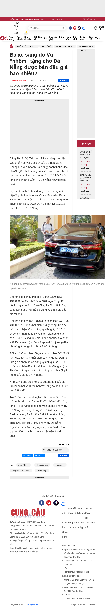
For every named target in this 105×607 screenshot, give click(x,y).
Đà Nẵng (41, 470)
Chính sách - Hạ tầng (19, 80)
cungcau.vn (33, 605)
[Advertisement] (39, 126)
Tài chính (20, 38)
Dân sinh (75, 38)
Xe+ (46, 38)
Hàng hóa (68, 38)
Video (98, 38)
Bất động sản (38, 38)
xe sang (60, 465)
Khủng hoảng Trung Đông (90, 46)
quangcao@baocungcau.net (34, 19)
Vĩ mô (6, 38)
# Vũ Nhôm (23, 465)
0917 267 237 (57, 19)
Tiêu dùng (11, 38)
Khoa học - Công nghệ (56, 38)
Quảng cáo (14, 19)
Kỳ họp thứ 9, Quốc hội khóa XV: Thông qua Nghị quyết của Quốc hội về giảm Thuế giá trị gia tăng (86, 177)
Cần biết (91, 38)
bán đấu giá (42, 465)
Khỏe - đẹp (83, 38)
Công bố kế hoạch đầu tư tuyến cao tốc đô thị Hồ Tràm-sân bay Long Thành (86, 154)
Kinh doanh (27, 38)
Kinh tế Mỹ (46, 46)
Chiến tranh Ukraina (64, 46)
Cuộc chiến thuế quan (26, 46)
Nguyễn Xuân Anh (20, 470)
